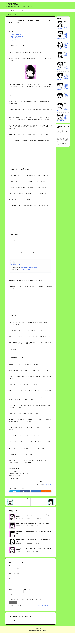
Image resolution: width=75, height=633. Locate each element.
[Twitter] (14, 491)
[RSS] (46, 491)
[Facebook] (25, 491)
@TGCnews (19, 264)
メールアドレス (27, 589)
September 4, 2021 (26, 269)
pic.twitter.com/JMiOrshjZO (35, 267)
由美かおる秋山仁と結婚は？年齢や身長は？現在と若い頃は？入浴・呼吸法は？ (33, 523)
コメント (11, 578)
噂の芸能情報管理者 (47, 484)
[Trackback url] (30, 620)
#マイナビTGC (14, 264)
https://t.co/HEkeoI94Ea (25, 267)
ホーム (8, 14)
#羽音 (19, 261)
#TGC (13, 261)
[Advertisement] (30, 154)
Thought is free (43, 630)
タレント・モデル (14, 14)
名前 (10, 589)
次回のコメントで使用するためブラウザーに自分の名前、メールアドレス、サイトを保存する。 (28, 599)
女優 (49, 481)
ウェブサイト (11, 594)
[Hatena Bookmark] (36, 491)
